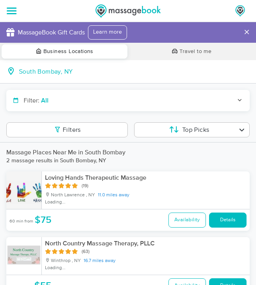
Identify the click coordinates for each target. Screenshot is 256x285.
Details (227, 219)
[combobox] (134, 71)
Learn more (107, 32)
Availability (187, 219)
